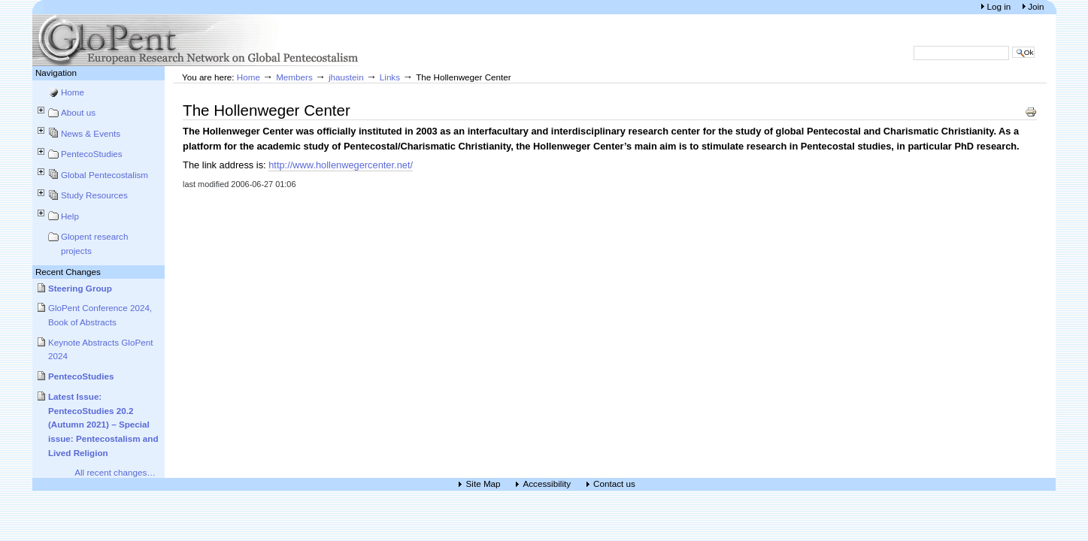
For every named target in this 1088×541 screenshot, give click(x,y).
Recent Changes (68, 272)
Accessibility (547, 484)
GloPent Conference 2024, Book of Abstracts (100, 315)
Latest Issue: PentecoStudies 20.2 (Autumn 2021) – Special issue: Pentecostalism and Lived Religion (103, 424)
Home (72, 92)
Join (1036, 6)
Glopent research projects (95, 243)
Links (390, 77)
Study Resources (94, 195)
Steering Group (80, 288)
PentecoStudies (92, 154)
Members (294, 77)
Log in (999, 6)
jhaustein (346, 77)
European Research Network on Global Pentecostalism (197, 40)
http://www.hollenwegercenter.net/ (340, 165)
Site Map (483, 484)
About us (78, 112)
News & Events (90, 133)
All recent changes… (115, 472)
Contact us (614, 484)
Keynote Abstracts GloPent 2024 (100, 349)
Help (70, 216)
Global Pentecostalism (104, 175)
